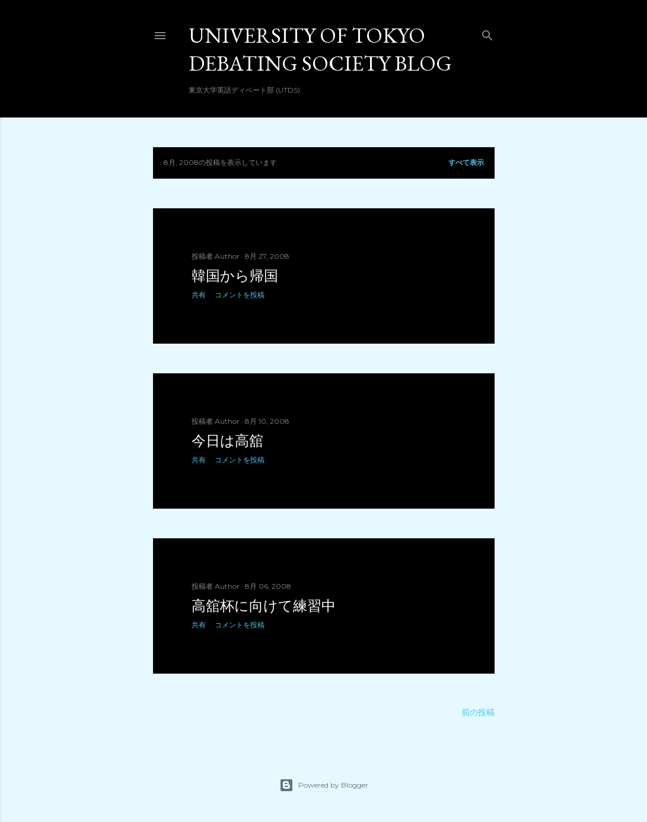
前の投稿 (478, 712)
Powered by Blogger (323, 785)
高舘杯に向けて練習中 (264, 605)
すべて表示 (466, 162)
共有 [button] (199, 294)
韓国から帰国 (235, 275)
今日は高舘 (227, 440)
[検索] (487, 33)
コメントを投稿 (239, 294)
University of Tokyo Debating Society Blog (320, 49)
